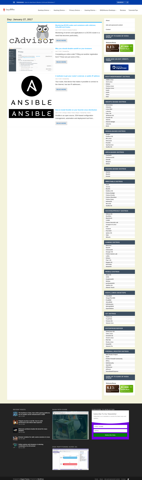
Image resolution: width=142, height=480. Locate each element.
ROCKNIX (109, 263)
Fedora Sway (110, 198)
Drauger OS (109, 250)
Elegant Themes (25, 477)
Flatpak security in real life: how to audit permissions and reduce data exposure (30, 420)
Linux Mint (109, 108)
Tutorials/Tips (133, 9)
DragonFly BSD (110, 296)
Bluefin (108, 173)
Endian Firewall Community (114, 357)
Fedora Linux (110, 85)
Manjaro (77, 111)
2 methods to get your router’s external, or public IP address (77, 75)
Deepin (108, 133)
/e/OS (107, 275)
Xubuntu (108, 122)
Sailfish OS (109, 284)
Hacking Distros (59, 9)
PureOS (108, 141)
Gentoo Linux (110, 87)
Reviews (123, 9)
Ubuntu (89, 111)
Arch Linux (109, 80)
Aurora (108, 171)
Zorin (107, 124)
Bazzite (108, 246)
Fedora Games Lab (111, 252)
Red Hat (108, 338)
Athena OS (109, 212)
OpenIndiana (110, 307)
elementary (109, 103)
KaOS (107, 89)
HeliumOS (109, 200)
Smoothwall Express (112, 370)
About (107, 19)
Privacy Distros (74, 9)
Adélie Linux (109, 78)
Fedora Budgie (110, 192)
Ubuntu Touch (110, 286)
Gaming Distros (90, 9)
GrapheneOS (110, 278)
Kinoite (108, 175)
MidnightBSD (110, 305)
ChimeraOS (109, 248)
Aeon (107, 183)
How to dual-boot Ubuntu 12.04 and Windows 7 (40, 2)
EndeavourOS (110, 156)
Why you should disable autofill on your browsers (73, 47)
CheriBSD (109, 294)
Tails (107, 234)
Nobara (108, 257)
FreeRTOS (109, 317)
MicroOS (108, 202)
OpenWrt (108, 364)
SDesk (108, 162)
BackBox (108, 215)
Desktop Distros (43, 9)
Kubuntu (108, 106)
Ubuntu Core (110, 322)
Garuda (108, 158)
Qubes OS (109, 231)
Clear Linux (109, 332)
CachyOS (108, 154)
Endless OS (109, 135)
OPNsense (109, 366)
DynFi (107, 355)
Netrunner (109, 139)
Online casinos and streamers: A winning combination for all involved (30, 443)
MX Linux (108, 137)
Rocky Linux (109, 340)
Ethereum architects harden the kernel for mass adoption (32, 428)
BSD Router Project (112, 353)
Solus (107, 93)
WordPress (41, 477)
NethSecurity (110, 361)
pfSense (108, 368)
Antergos (64, 111)
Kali (107, 225)
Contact (108, 28)
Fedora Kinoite (110, 194)
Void (107, 95)
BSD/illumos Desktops (107, 9)
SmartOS (108, 343)
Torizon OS (109, 319)
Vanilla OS (109, 145)
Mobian (108, 280)
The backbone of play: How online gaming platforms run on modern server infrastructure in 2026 (34, 412)
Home (96, 478)
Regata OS (109, 261)
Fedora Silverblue (111, 196)
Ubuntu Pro (109, 345)
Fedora (73, 111)
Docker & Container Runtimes (70, 28)
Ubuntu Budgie (110, 120)
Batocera (108, 244)
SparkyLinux (109, 143)
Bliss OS (108, 273)
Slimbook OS (110, 114)
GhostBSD (109, 301)
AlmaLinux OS (110, 330)
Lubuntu (108, 110)
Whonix (108, 236)
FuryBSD (108, 299)
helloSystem (109, 303)
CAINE (108, 219)
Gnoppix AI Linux (111, 223)
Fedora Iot (109, 315)
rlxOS (107, 91)
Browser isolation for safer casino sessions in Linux (34, 435)
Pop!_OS (108, 112)
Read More (61, 39)
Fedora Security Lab (112, 221)
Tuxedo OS (109, 116)
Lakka (107, 254)
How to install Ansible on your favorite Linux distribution (76, 108)
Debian (69, 111)
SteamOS (108, 265)
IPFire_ (108, 359)
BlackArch (109, 217)
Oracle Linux (110, 336)
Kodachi (108, 227)
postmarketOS (110, 282)
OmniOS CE (109, 334)
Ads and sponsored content (114, 23)
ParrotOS (108, 229)
